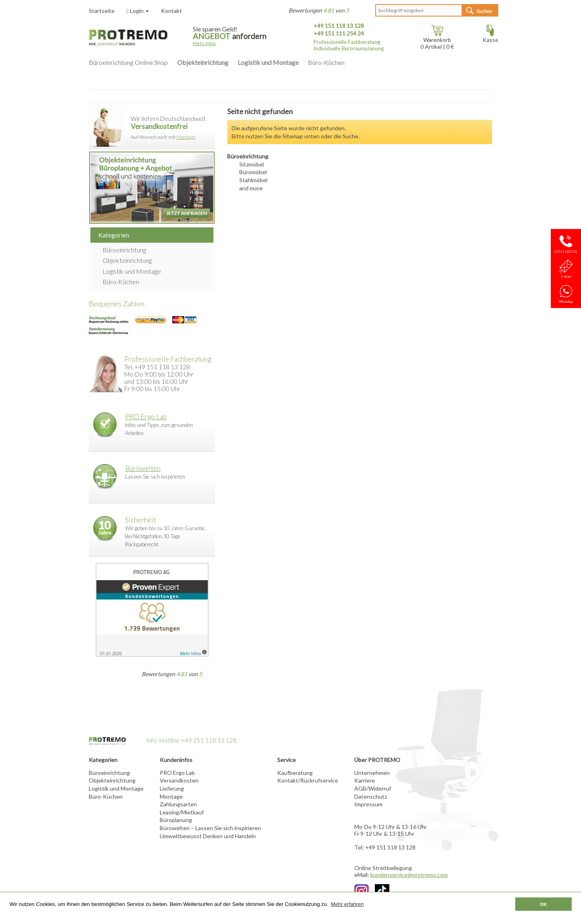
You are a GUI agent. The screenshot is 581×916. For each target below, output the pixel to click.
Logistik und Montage (268, 62)
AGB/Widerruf (372, 788)
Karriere (364, 780)
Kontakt (171, 10)
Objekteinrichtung (202, 62)
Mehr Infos (204, 43)
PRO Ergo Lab (146, 416)
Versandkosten (179, 780)
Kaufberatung (295, 772)
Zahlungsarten (178, 804)
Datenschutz (370, 796)
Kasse (490, 37)
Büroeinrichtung (124, 250)
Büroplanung (176, 819)
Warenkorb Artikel (435, 40)
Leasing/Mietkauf (182, 812)
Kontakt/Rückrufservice (307, 780)
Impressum (368, 804)
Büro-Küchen (326, 62)
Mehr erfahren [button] (347, 904)
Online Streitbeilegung (383, 867)
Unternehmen (372, 772)
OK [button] (543, 904)
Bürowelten (143, 468)
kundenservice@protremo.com (409, 874)
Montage (185, 137)
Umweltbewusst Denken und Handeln (208, 836)
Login (138, 11)
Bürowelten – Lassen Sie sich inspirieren (210, 827)
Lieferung (172, 788)
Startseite (102, 10)
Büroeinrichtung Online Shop (128, 62)
